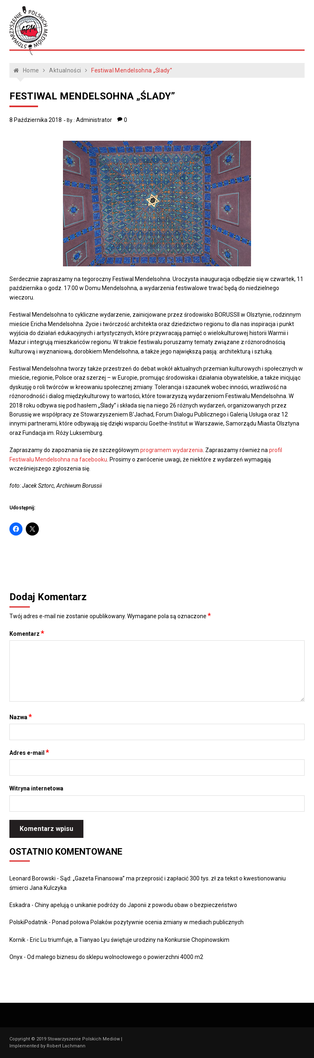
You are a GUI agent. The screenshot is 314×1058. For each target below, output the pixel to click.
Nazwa (20, 717)
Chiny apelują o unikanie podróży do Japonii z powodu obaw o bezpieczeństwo (136, 905)
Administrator (94, 120)
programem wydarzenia (171, 450)
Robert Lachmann (66, 1046)
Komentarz (26, 633)
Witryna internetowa (36, 788)
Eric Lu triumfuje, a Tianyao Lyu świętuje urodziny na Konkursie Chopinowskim (129, 939)
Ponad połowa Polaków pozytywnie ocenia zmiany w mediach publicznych (148, 922)
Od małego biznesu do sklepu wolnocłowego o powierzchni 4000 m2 (115, 957)
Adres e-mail (29, 752)
